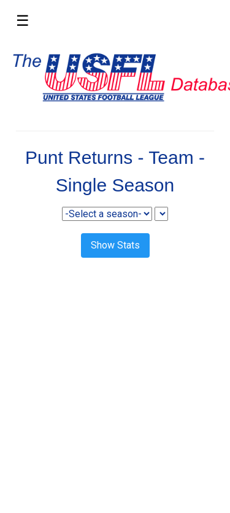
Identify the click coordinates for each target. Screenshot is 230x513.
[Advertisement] (115, 387)
